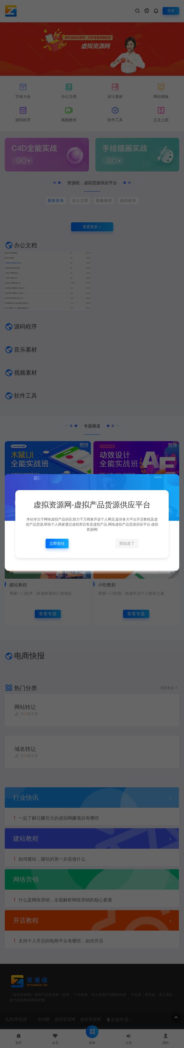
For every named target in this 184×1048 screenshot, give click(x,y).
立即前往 (57, 543)
